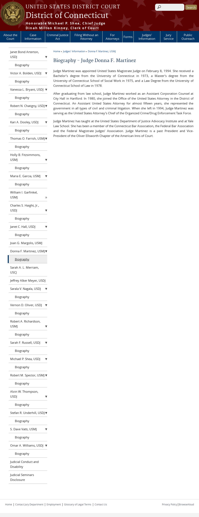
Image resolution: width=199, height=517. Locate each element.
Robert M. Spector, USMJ (27, 375)
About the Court (10, 37)
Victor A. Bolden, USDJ (25, 73)
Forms (128, 37)
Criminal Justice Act (57, 37)
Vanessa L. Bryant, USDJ (27, 89)
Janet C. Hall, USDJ (22, 227)
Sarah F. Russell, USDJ (25, 342)
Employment (54, 504)
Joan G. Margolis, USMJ (26, 243)
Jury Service (169, 37)
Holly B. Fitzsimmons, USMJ (25, 157)
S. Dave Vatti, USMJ (23, 429)
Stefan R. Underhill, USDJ (27, 413)
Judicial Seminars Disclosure (22, 477)
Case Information (33, 37)
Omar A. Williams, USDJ (26, 445)
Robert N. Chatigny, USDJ (27, 106)
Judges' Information (147, 37)
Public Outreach (188, 37)
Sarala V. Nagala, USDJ (25, 289)
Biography (22, 65)
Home (56, 51)
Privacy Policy (169, 504)
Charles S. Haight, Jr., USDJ (24, 207)
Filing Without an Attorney (86, 37)
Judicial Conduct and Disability (24, 464)
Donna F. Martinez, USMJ (102, 51)
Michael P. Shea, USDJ (25, 359)
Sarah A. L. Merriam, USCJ (24, 269)
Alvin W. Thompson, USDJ (24, 393)
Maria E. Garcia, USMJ (25, 176)
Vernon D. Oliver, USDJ (26, 305)
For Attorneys (112, 37)
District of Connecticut (67, 15)
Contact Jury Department (29, 504)
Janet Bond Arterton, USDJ (24, 54)
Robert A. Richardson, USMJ (25, 323)
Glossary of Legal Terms (77, 504)
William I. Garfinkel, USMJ (24, 194)
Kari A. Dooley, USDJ (24, 122)
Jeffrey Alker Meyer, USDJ (28, 280)
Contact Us (101, 504)
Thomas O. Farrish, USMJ (27, 138)
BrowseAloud (186, 504)
